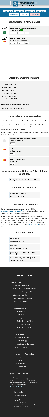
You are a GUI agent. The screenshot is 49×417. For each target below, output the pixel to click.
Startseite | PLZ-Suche (22, 285)
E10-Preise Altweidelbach (18, 193)
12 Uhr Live (35, 14)
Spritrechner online (20, 295)
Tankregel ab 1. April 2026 (23, 292)
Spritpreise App (21, 341)
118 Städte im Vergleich (25, 324)
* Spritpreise (8, 11)
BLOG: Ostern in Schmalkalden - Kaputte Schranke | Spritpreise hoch (22, 253)
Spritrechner (14, 245)
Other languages (22, 347)
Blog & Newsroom (22, 338)
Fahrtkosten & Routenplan (23, 298)
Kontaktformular (34, 224)
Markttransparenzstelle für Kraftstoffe (12, 211)
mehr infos (13, 33)
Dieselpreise (14, 14)
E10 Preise (40, 11)
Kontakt (20, 360)
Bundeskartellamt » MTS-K (17, 386)
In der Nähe (19, 11)
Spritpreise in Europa (24, 327)
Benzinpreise (30, 11)
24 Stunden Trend (15, 238)
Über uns (21, 357)
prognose (20, 33)
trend (26, 33)
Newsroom (24, 14)
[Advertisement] (24, 60)
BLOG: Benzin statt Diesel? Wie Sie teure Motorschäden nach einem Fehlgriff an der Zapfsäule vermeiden (23, 259)
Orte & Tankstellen (20, 301)
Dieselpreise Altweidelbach (18, 197)
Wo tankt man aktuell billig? (18, 248)
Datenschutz (22, 367)
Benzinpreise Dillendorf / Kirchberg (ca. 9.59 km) (24, 180)
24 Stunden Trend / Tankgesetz (25, 289)
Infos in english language (25, 344)
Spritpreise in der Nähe (17, 241)
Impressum (22, 364)
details (12, 143)
